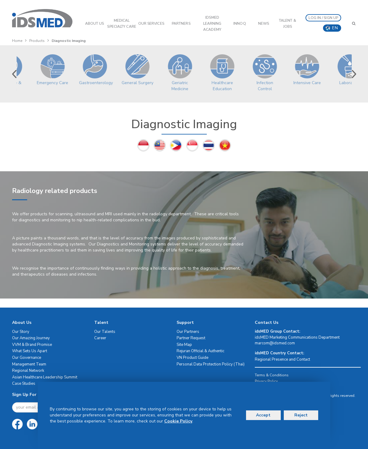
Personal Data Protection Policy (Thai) (211, 364)
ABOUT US (94, 23)
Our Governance (26, 357)
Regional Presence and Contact (282, 359)
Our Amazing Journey (31, 338)
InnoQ (239, 23)
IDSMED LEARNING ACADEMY (212, 23)
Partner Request (191, 338)
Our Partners (188, 331)
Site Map (184, 344)
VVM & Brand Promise (32, 344)
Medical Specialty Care (121, 23)
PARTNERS (181, 23)
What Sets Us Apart (29, 351)
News (263, 23)
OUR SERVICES (151, 23)
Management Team (29, 364)
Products (37, 40)
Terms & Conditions (272, 375)
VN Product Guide (192, 357)
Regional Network (28, 370)
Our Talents (104, 331)
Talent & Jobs (287, 23)
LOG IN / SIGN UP (323, 17)
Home (17, 40)
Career (100, 338)
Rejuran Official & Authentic (200, 351)
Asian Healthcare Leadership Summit (44, 377)
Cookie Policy (178, 421)
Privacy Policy (266, 381)
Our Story (20, 331)
